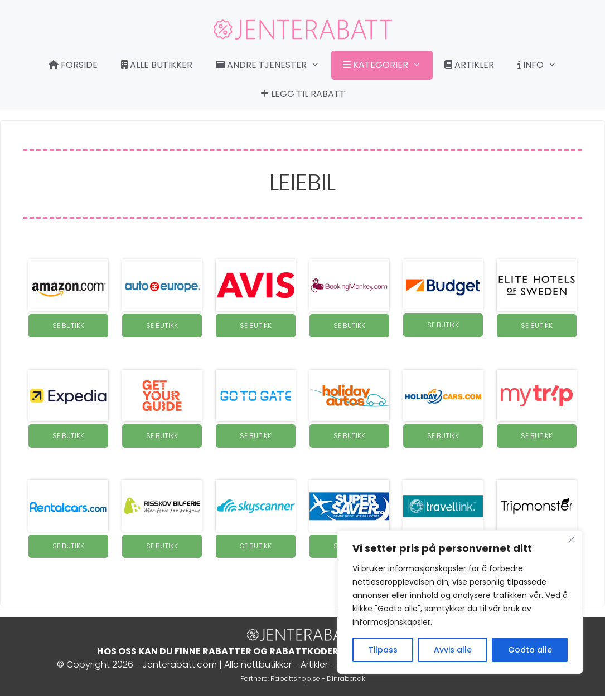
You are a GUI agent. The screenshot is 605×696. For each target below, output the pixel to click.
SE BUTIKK (68, 325)
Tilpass (383, 649)
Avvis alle (453, 649)
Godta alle (530, 649)
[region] (460, 602)
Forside (73, 64)
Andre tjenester (273, 65)
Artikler (469, 64)
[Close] (571, 539)
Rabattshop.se (295, 678)
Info (542, 65)
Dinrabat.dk (346, 678)
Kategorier (387, 65)
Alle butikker (156, 64)
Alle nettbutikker (258, 664)
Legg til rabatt (302, 93)
